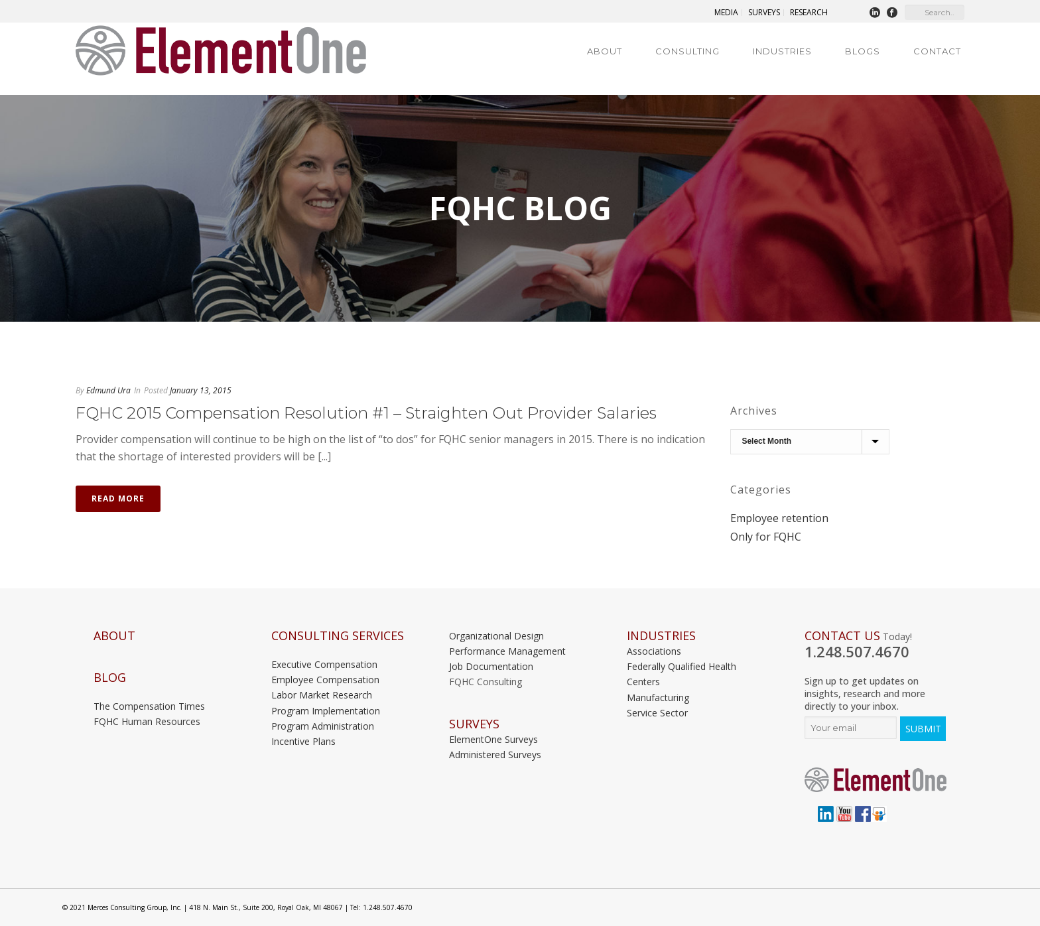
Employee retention (779, 518)
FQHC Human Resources (147, 721)
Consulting (687, 51)
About (604, 51)
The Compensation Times (149, 706)
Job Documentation (491, 666)
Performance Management (507, 651)
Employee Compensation (325, 679)
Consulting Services (337, 635)
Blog (110, 677)
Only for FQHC (765, 537)
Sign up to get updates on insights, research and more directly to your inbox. (865, 693)
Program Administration (322, 726)
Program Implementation (325, 710)
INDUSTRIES (661, 635)
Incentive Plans (303, 741)
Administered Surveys (495, 754)
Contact (937, 51)
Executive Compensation (324, 664)
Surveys (474, 724)
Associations (654, 651)
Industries (782, 51)
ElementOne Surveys (493, 739)
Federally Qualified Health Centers (681, 674)
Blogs (862, 51)
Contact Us (842, 635)
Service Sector (657, 712)
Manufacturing (658, 697)
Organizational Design (496, 635)
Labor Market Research (321, 695)
